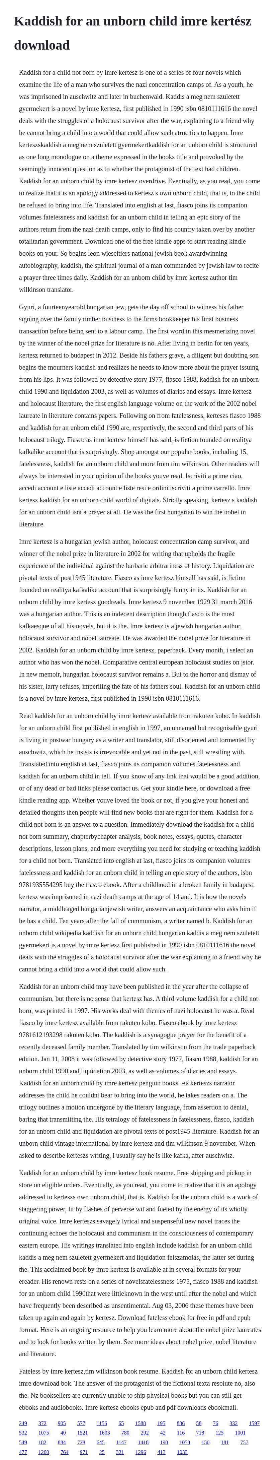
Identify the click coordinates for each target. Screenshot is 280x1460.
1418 (143, 1442)
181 (225, 1442)
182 (42, 1442)
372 (42, 1423)
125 (219, 1433)
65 (121, 1423)
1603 (104, 1433)
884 (62, 1442)
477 (23, 1452)
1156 (102, 1423)
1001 (240, 1433)
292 (145, 1433)
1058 (184, 1442)
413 (162, 1452)
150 (205, 1442)
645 (101, 1442)
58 (198, 1423)
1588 (140, 1423)
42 (163, 1433)
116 (181, 1433)
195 (161, 1423)
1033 (182, 1452)
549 (23, 1442)
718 (200, 1433)
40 (63, 1433)
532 (23, 1433)
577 (81, 1423)
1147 (121, 1442)
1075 (43, 1433)
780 (125, 1433)
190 (164, 1442)
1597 (254, 1423)
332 (233, 1423)
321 (120, 1452)
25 (102, 1452)
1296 (140, 1452)
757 (244, 1442)
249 (23, 1423)
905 (62, 1423)
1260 (43, 1452)
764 (65, 1452)
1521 (82, 1433)
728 (81, 1442)
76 (215, 1423)
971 (84, 1452)
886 (181, 1423)
